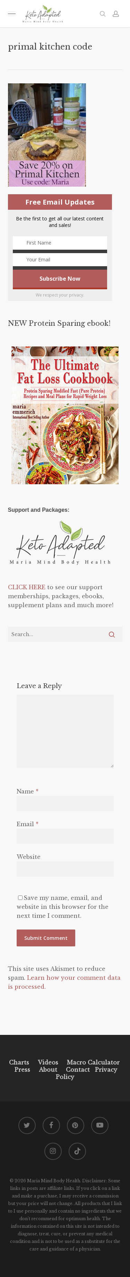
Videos (48, 1062)
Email (27, 824)
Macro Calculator (93, 1062)
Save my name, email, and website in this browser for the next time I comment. (63, 906)
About (48, 1069)
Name (27, 791)
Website (29, 856)
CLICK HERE (26, 587)
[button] (12, 13)
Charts (19, 1062)
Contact (78, 1069)
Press (22, 1069)
